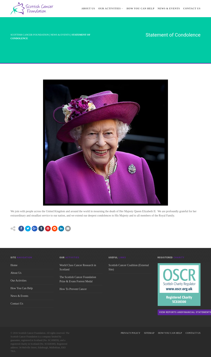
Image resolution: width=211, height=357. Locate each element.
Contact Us (191, 8)
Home (14, 265)
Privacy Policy (130, 333)
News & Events (169, 8)
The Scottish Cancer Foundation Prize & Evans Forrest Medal (78, 279)
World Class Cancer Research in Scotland (78, 267)
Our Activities (110, 8)
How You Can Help (140, 8)
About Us (88, 8)
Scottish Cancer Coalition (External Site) (129, 267)
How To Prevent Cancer (73, 289)
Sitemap (149, 333)
